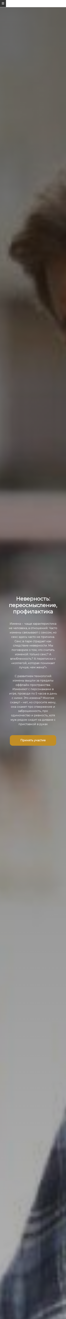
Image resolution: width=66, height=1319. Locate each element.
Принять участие (33, 740)
